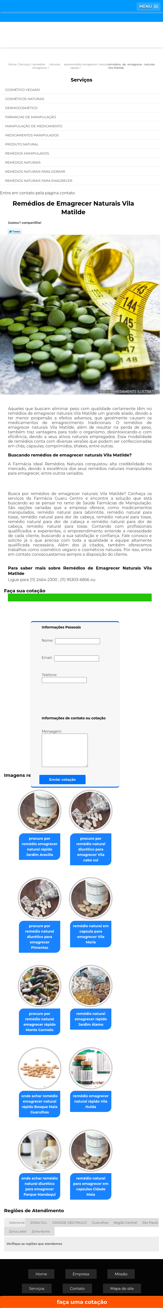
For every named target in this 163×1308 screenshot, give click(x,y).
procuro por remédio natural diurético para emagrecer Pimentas (39, 937)
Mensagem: (65, 748)
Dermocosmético (21, 108)
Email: (70, 658)
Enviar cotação (62, 779)
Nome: (71, 641)
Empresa (81, 1274)
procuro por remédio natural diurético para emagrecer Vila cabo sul (90, 849)
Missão (121, 1274)
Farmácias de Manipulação (31, 117)
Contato (77, 1288)
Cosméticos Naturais (25, 99)
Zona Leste (18, 1231)
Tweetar (14, 231)
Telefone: (64, 678)
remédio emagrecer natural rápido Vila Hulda (91, 1101)
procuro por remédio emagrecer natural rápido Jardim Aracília (40, 846)
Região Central (125, 1222)
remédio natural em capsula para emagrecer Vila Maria (91, 934)
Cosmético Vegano (23, 90)
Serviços (81, 80)
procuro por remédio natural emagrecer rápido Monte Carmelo (40, 1021)
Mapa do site (122, 1288)
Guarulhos (100, 1222)
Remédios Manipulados (27, 153)
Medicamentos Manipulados (32, 135)
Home (41, 1274)
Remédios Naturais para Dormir (35, 171)
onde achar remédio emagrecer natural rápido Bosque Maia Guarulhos (39, 1104)
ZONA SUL (38, 1222)
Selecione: (17, 1222)
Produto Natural (22, 144)
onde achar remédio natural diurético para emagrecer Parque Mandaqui (39, 1186)
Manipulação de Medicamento (34, 126)
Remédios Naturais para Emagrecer (39, 181)
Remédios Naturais (23, 162)
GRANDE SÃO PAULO (69, 1222)
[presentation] (73, 700)
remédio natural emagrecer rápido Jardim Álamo (91, 1019)
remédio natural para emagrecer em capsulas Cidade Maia (91, 1186)
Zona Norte (41, 1231)
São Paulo (150, 1222)
